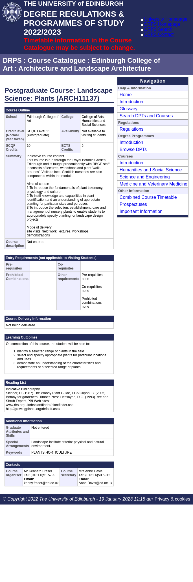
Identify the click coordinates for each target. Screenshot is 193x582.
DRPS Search (158, 29)
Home (126, 94)
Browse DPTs (133, 149)
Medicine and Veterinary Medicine (153, 184)
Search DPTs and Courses (146, 115)
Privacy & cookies (172, 499)
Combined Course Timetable (148, 197)
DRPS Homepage (162, 24)
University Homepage (165, 19)
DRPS (12, 60)
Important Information (141, 211)
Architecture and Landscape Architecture (84, 68)
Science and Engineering (145, 176)
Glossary (128, 108)
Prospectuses (133, 204)
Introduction (131, 101)
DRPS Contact (159, 34)
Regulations (132, 129)
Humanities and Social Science (151, 169)
